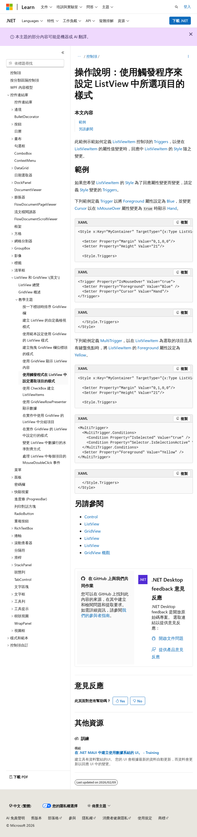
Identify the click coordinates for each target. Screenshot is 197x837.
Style (178, 148)
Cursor (81, 208)
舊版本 (36, 817)
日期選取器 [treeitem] (23, 175)
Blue (170, 201)
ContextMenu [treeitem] (25, 160)
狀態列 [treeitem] (19, 572)
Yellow (80, 354)
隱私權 (87, 817)
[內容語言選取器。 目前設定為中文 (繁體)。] (20, 806)
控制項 (91, 56)
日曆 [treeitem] (18, 131)
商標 (161, 817)
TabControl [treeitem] (22, 579)
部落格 (53, 817)
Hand (172, 208)
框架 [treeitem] (18, 226)
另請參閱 (86, 128)
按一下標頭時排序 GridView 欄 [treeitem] (44, 309)
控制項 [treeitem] (15, 72)
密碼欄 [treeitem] (19, 484)
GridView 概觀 (97, 552)
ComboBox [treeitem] (23, 153)
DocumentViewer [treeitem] (28, 189)
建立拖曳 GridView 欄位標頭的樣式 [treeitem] (45, 350)
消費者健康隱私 (115, 817)
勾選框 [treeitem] (19, 145)
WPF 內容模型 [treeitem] (21, 87)
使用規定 (145, 817)
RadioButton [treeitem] (24, 513)
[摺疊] (62, 52)
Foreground (133, 201)
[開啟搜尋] (176, 7)
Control (91, 516)
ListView (91, 523)
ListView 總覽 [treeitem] (29, 284)
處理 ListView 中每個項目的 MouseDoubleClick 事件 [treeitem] (44, 459)
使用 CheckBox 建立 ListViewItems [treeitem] (38, 391)
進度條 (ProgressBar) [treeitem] (30, 498)
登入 (187, 6)
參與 (72, 817)
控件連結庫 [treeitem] (23, 101)
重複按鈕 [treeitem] (21, 521)
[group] (134, 244)
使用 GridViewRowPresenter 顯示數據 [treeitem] (44, 405)
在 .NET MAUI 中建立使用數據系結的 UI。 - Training (117, 752)
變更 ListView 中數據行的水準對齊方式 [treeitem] (44, 445)
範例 (82, 121)
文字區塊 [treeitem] (21, 586)
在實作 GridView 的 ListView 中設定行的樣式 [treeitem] (45, 432)
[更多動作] (188, 57)
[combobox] (35, 63)
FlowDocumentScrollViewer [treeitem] (35, 218)
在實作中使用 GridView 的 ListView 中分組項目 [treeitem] (43, 418)
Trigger (106, 201)
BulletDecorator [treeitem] (26, 116)
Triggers (161, 141)
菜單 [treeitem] (18, 469)
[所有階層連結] (79, 57)
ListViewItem (124, 141)
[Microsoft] (9, 7)
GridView (92, 531)
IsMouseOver (109, 208)
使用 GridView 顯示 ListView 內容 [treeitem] (45, 364)
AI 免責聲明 (15, 817)
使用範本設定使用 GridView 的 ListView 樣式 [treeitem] (44, 337)
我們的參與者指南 (103, 612)
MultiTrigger (111, 340)
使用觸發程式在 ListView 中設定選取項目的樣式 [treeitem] (45, 377)
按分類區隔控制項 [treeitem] (24, 80)
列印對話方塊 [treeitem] (25, 506)
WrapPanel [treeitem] (22, 623)
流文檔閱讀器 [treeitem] (25, 211)
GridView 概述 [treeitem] (29, 292)
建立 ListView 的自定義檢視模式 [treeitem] (44, 323)
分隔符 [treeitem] (19, 550)
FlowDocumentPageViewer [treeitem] (35, 204)
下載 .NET (180, 20)
